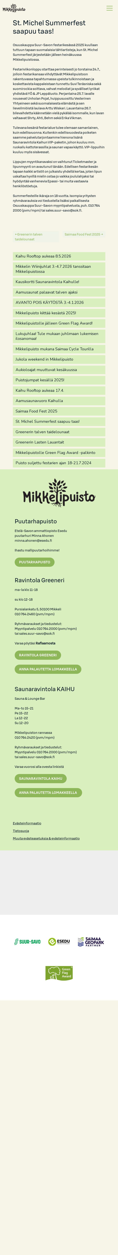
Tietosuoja (21, 831)
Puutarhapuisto (34, 562)
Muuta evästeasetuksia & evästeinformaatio (46, 838)
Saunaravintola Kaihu (40, 779)
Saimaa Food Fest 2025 (82, 234)
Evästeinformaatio (27, 823)
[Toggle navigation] (109, 8)
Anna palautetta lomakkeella (48, 669)
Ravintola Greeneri (38, 655)
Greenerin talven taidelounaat (28, 236)
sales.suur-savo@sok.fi (63, 210)
